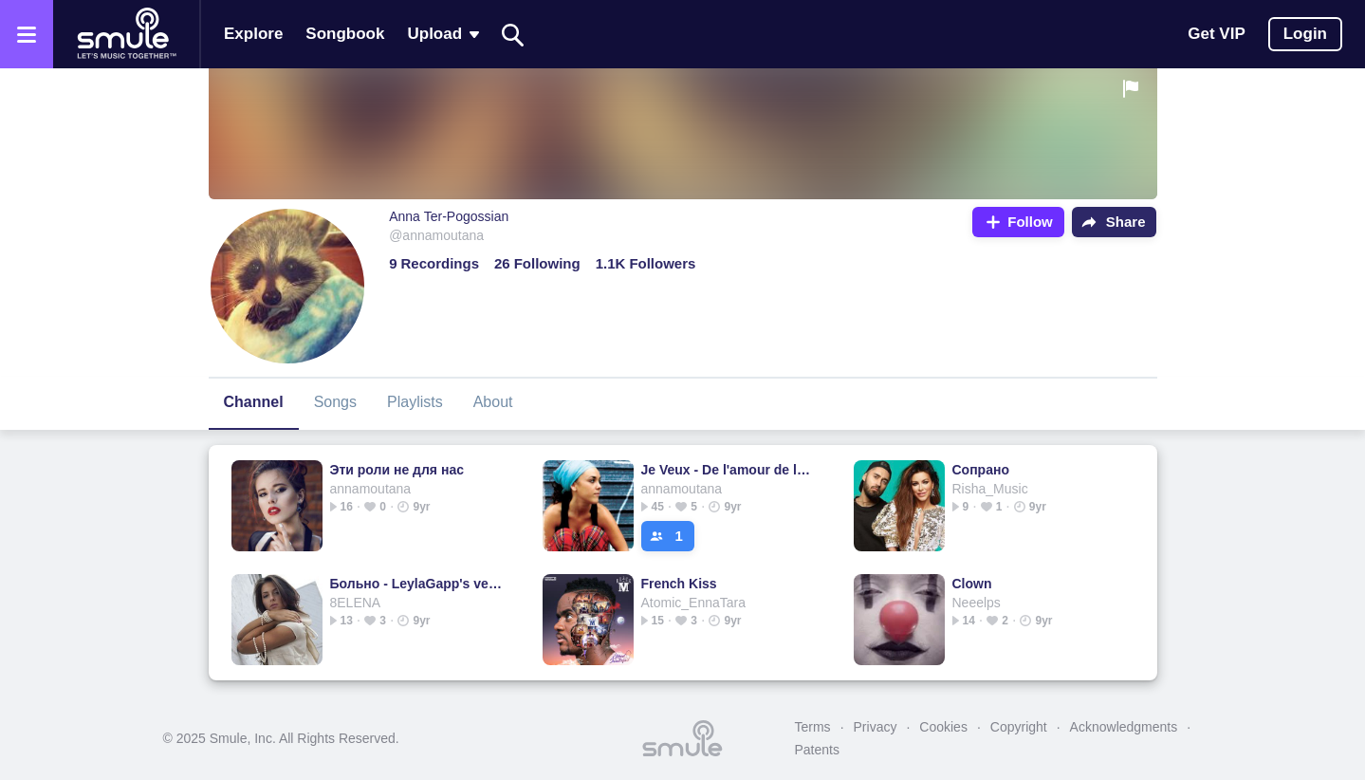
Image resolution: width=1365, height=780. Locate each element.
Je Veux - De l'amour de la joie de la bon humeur (728, 469)
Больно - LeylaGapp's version (417, 583)
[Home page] (126, 34)
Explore (253, 34)
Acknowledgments (1124, 726)
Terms (813, 726)
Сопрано (980, 469)
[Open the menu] (26, 34)
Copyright (1018, 726)
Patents (817, 749)
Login (1305, 34)
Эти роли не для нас (397, 469)
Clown (972, 583)
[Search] (513, 34)
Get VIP (1216, 34)
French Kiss (679, 583)
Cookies (943, 726)
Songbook (344, 34)
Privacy (875, 726)
